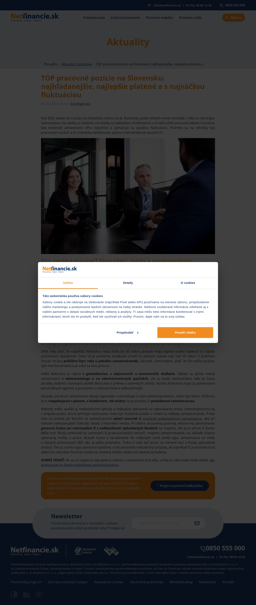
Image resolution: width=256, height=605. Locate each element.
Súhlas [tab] (68, 282)
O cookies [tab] (188, 282)
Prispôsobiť (127, 332)
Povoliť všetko (185, 332)
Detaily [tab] (128, 282)
